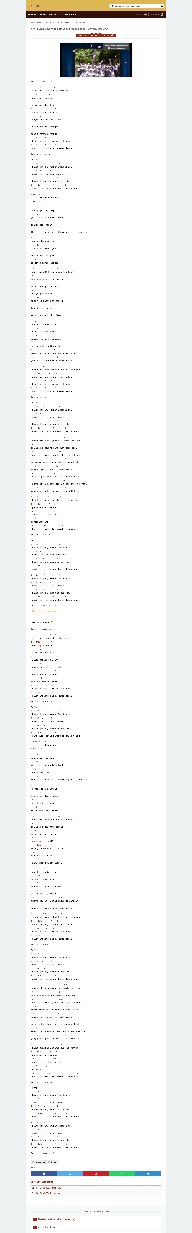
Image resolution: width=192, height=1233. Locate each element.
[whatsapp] (91, 1174)
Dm (32, 512)
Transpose (38, 1163)
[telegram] (109, 1174)
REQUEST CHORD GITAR (53, 10)
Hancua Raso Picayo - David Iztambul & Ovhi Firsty (144, 51)
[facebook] (39, 1174)
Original (62, 36)
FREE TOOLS (72, 10)
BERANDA (35, 10)
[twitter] (57, 1174)
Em (44, 83)
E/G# (45, 630)
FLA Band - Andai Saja (144, 92)
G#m (54, 1060)
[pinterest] (74, 1174)
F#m (32, 1060)
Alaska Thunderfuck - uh (145, 39)
